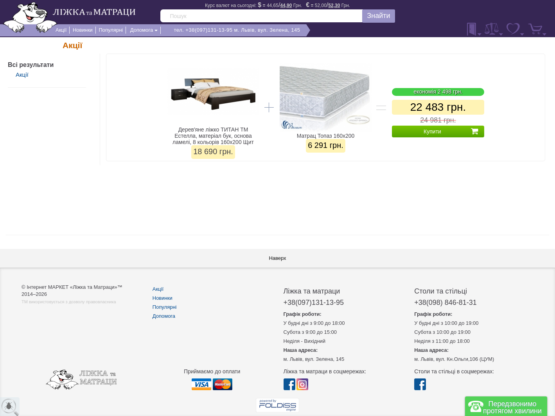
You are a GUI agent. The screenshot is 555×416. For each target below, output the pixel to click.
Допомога (164, 316)
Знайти (378, 16)
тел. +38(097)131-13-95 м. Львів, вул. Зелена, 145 (237, 30)
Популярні (165, 307)
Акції (22, 74)
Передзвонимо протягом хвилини (512, 407)
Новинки (162, 298)
